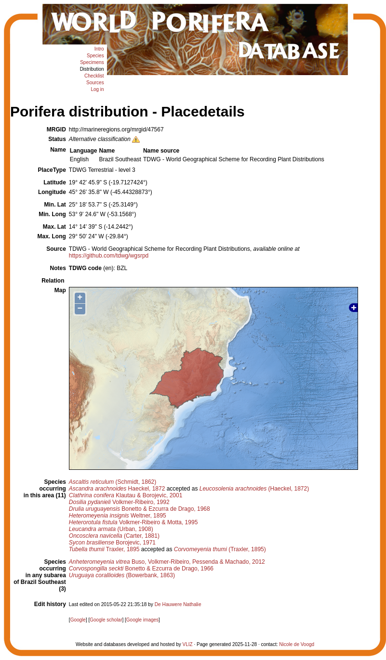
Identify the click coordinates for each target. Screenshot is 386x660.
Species (95, 55)
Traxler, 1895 (104, 549)
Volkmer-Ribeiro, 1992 (119, 502)
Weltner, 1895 (117, 515)
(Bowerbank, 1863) (122, 575)
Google (78, 619)
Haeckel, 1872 (117, 488)
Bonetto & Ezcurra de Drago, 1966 (141, 568)
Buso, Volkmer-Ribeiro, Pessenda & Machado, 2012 (167, 561)
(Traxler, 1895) (220, 549)
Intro (99, 49)
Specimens (92, 62)
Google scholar (106, 619)
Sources (95, 82)
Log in (97, 89)
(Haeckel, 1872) (254, 488)
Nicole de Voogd (296, 644)
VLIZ (188, 644)
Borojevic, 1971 (112, 542)
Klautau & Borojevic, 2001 (125, 495)
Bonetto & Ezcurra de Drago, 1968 (139, 508)
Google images (142, 619)
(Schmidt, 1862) (112, 482)
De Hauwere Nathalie (178, 604)
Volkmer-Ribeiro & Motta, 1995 (133, 522)
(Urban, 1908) (111, 529)
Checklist (94, 75)
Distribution (92, 69)
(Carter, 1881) (114, 535)
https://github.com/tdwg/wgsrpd (108, 255)
